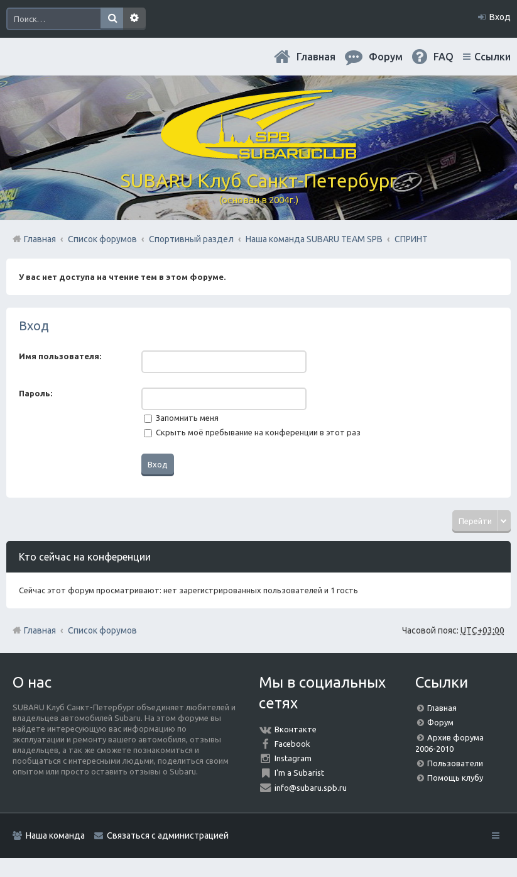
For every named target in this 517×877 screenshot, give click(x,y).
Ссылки (492, 56)
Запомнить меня (181, 417)
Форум (440, 722)
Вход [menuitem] (500, 17)
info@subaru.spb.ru (311, 787)
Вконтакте (296, 729)
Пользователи (455, 763)
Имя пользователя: (60, 356)
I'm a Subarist (299, 772)
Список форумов (102, 630)
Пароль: (35, 393)
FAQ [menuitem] (443, 56)
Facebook (292, 743)
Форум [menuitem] (386, 56)
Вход (34, 325)
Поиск (112, 19)
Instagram (293, 758)
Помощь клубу (455, 777)
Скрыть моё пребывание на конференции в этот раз (252, 432)
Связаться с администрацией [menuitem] (168, 835)
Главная (316, 56)
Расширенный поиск (134, 19)
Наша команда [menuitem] (55, 835)
